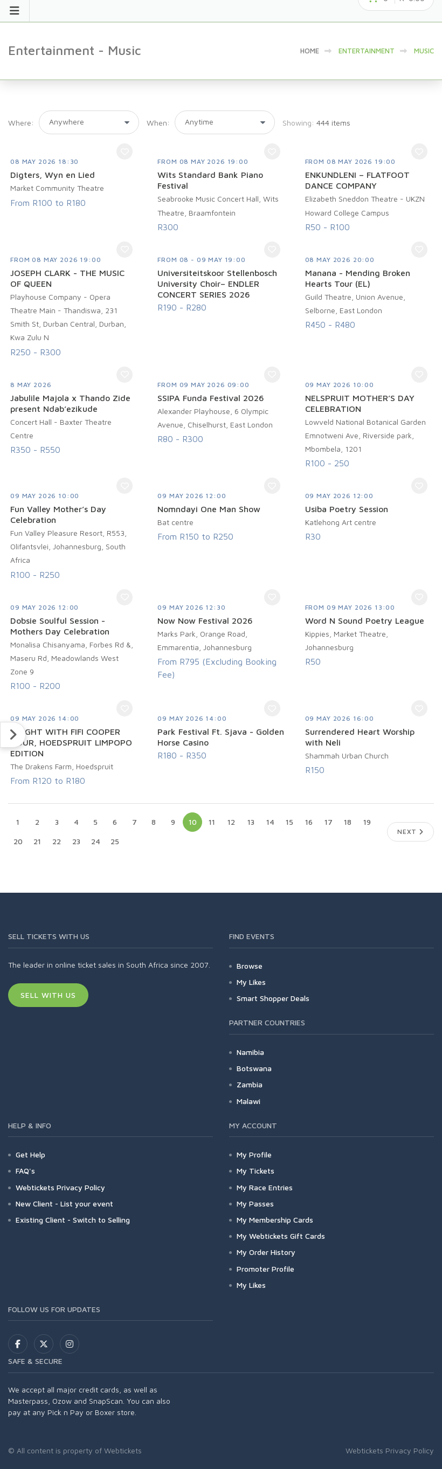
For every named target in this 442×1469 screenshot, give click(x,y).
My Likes (251, 982)
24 (95, 841)
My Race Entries (265, 1187)
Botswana (254, 1068)
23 (76, 841)
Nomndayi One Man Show (208, 509)
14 (270, 821)
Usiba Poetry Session (346, 509)
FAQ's (25, 1170)
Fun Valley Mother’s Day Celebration (58, 514)
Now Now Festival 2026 (205, 620)
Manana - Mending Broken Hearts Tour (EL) (357, 278)
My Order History (266, 1252)
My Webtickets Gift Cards (281, 1235)
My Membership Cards (275, 1219)
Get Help (30, 1154)
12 (231, 821)
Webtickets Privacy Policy (60, 1187)
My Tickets (255, 1170)
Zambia (250, 1084)
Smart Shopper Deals (273, 998)
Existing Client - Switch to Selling (73, 1219)
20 (18, 841)
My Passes (255, 1203)
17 (328, 821)
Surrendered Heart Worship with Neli (360, 737)
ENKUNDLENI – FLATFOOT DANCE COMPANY (357, 180)
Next (410, 831)
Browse (250, 965)
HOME (309, 50)
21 (37, 841)
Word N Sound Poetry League (364, 620)
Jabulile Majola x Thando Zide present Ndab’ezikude (70, 403)
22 (56, 841)
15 (289, 821)
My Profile (254, 1154)
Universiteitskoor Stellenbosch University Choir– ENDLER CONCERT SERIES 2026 (217, 283)
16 (309, 821)
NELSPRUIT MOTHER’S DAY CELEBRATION (360, 403)
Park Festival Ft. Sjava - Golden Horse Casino (220, 737)
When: (158, 122)
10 (193, 821)
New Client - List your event (64, 1203)
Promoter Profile (265, 1268)
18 (347, 821)
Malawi (248, 1101)
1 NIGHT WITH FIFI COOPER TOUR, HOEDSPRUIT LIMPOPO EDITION (71, 742)
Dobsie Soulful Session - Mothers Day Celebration (59, 626)
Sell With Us (48, 994)
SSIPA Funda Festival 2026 (210, 398)
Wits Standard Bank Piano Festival (210, 180)
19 (367, 821)
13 (250, 821)
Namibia (250, 1052)
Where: (21, 122)
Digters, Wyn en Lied (52, 175)
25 (114, 841)
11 (212, 821)
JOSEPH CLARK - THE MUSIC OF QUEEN (67, 278)
